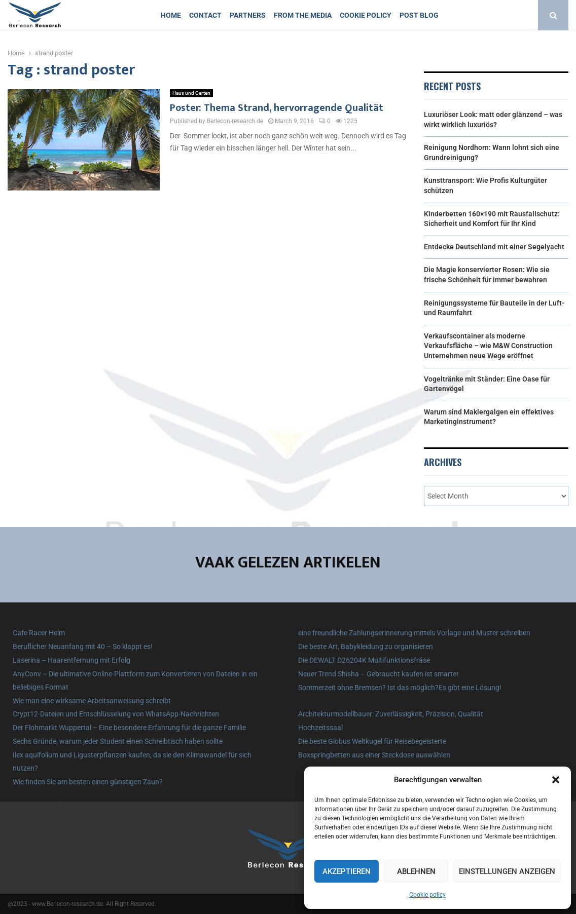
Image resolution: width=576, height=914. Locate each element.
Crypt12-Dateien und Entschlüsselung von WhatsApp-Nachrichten (116, 714)
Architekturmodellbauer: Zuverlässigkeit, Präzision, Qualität (390, 714)
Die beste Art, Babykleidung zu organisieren (365, 646)
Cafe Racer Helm (39, 633)
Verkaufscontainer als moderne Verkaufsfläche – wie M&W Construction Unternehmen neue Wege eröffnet (488, 346)
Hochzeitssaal (320, 727)
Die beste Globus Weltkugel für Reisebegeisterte (372, 741)
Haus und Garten (191, 93)
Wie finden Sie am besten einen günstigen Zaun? (88, 782)
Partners (248, 15)
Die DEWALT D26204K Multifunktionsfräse (364, 660)
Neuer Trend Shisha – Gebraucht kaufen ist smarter (378, 674)
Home (171, 15)
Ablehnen (416, 871)
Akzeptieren (346, 871)
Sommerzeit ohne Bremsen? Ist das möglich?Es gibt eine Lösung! (399, 687)
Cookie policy (427, 894)
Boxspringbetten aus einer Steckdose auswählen (374, 755)
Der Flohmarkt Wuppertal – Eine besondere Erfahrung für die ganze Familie (129, 727)
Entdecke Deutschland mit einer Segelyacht (494, 247)
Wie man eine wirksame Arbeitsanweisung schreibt (92, 701)
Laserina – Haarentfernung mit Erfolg (71, 660)
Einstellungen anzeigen (507, 871)
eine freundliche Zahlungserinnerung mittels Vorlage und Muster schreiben (414, 633)
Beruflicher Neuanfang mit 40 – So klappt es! (83, 646)
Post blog (419, 15)
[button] (556, 780)
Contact (205, 15)
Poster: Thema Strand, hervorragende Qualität (276, 108)
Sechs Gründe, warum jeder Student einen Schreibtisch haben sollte (118, 741)
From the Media (303, 15)
